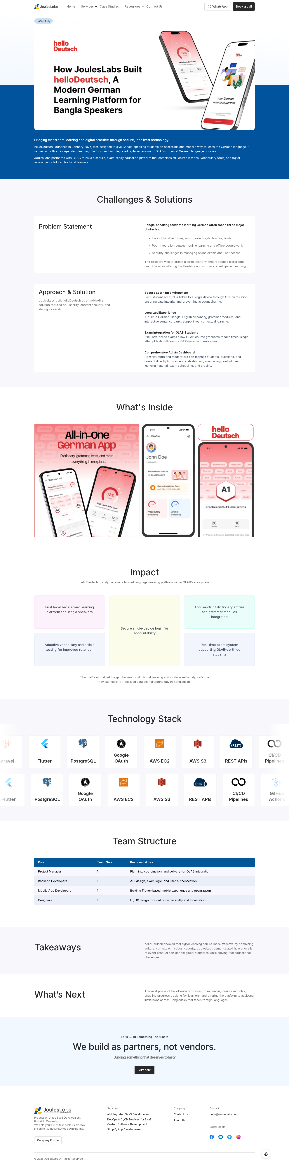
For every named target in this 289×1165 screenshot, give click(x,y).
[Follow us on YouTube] (238, 1137)
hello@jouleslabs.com (224, 1114)
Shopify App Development (124, 1129)
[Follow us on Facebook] (212, 1137)
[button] (87, 6)
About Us (179, 1120)
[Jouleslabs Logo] (57, 1110)
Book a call (244, 6)
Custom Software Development (127, 1124)
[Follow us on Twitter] (229, 1137)
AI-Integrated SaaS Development (128, 1114)
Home (71, 6)
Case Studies (109, 6)
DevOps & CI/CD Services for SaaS (129, 1119)
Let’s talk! (144, 1070)
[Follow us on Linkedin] (220, 1137)
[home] (46, 6)
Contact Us (154, 6)
